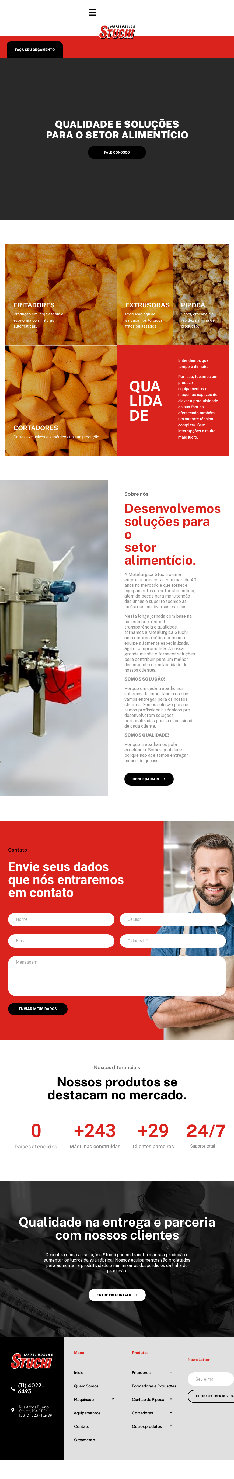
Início (78, 1372)
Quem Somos (86, 1385)
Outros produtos (147, 1426)
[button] (117, 12)
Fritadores (141, 1372)
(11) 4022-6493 (31, 1388)
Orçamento (84, 1439)
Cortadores (142, 1412)
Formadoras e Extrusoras (154, 1385)
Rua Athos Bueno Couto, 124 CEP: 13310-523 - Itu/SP (35, 1411)
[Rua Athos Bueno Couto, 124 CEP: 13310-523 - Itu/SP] (13, 1410)
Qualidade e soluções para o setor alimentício (117, 130)
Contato (81, 1426)
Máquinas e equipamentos (87, 1406)
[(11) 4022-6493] (13, 1389)
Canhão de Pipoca (148, 1399)
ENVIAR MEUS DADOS (38, 1009)
